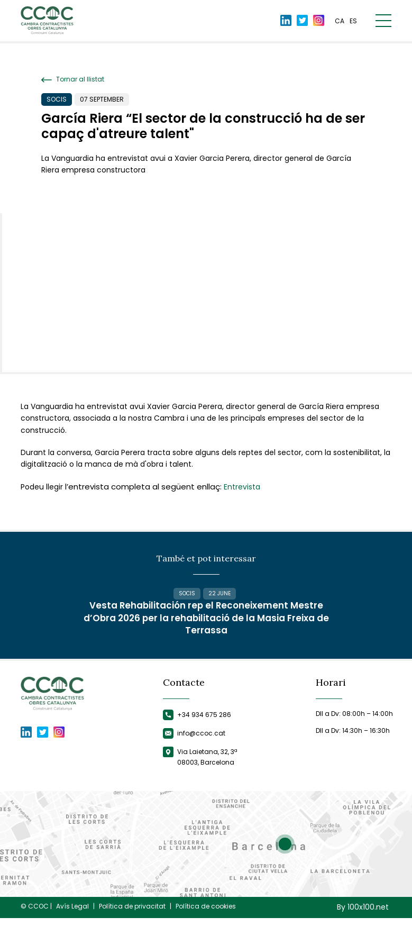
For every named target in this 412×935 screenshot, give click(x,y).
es (353, 22)
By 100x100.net (363, 924)
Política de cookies (206, 923)
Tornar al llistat (72, 79)
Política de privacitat (132, 923)
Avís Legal (72, 923)
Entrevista (242, 487)
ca (339, 22)
